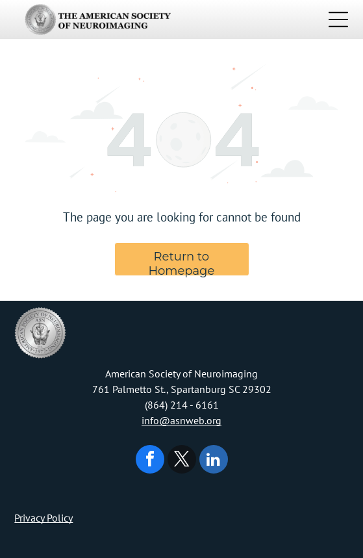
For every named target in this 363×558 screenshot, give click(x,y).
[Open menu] (338, 19)
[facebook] (150, 461)
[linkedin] (213, 461)
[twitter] (182, 461)
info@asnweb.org (181, 420)
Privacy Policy (43, 517)
